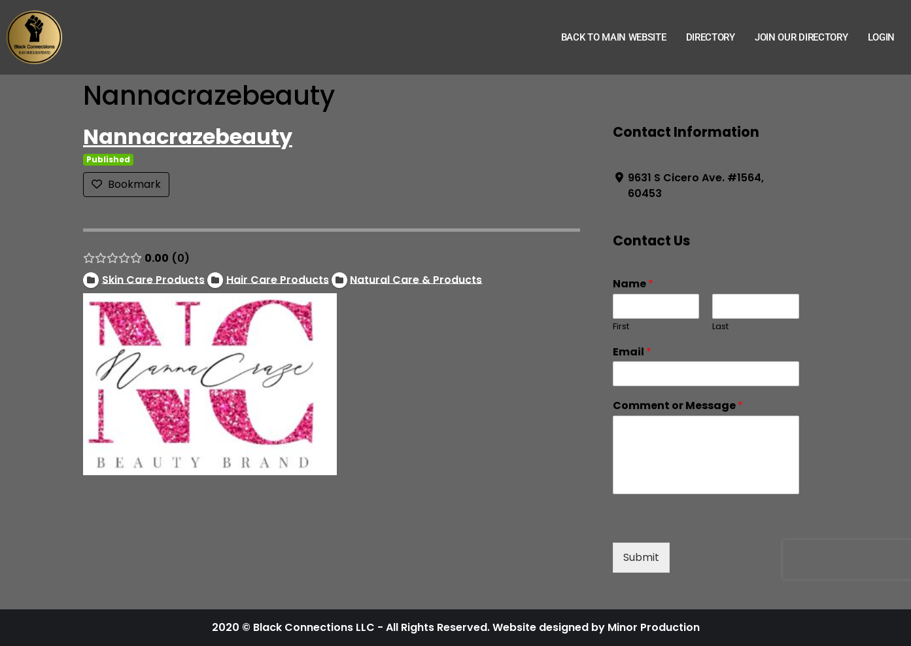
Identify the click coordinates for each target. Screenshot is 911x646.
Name (632, 284)
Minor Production (654, 627)
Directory (710, 37)
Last (720, 326)
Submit (641, 557)
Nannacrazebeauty (187, 136)
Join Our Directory (801, 37)
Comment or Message (677, 406)
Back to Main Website (613, 37)
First (620, 326)
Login (881, 37)
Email (631, 352)
